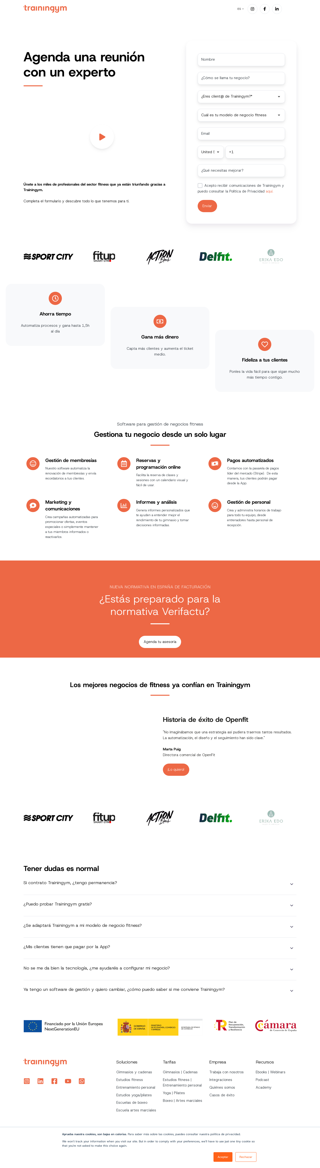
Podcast (262, 1079)
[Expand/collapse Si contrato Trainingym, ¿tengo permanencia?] (291, 883)
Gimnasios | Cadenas (180, 1071)
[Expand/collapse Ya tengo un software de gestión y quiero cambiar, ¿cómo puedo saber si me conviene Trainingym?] (291, 990)
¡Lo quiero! (176, 768)
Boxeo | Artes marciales (182, 1099)
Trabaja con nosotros (226, 1071)
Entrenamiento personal (135, 1086)
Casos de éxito (221, 1094)
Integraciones (220, 1079)
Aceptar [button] (223, 1157)
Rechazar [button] (245, 1157)
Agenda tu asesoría (160, 640)
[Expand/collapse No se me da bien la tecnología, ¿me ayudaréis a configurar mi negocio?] (291, 969)
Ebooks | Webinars (270, 1071)
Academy (264, 1086)
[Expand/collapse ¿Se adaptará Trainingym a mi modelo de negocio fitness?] (291, 926)
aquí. (269, 190)
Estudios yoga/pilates (134, 1094)
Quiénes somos (222, 1086)
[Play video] (102, 137)
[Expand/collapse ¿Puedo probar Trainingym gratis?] (291, 905)
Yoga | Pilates (174, 1092)
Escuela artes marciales (136, 1109)
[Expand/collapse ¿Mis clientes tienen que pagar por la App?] (291, 947)
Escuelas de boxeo (131, 1101)
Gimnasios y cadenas (134, 1071)
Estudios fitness (129, 1079)
